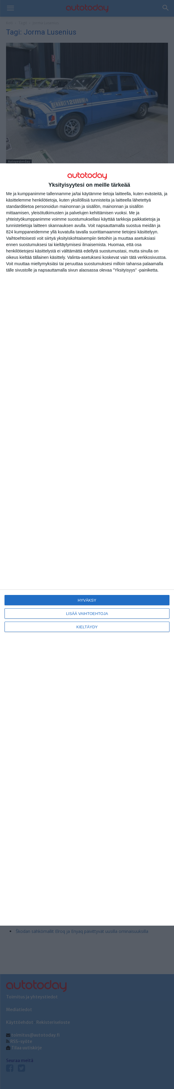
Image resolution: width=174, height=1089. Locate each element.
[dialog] (87, 544)
